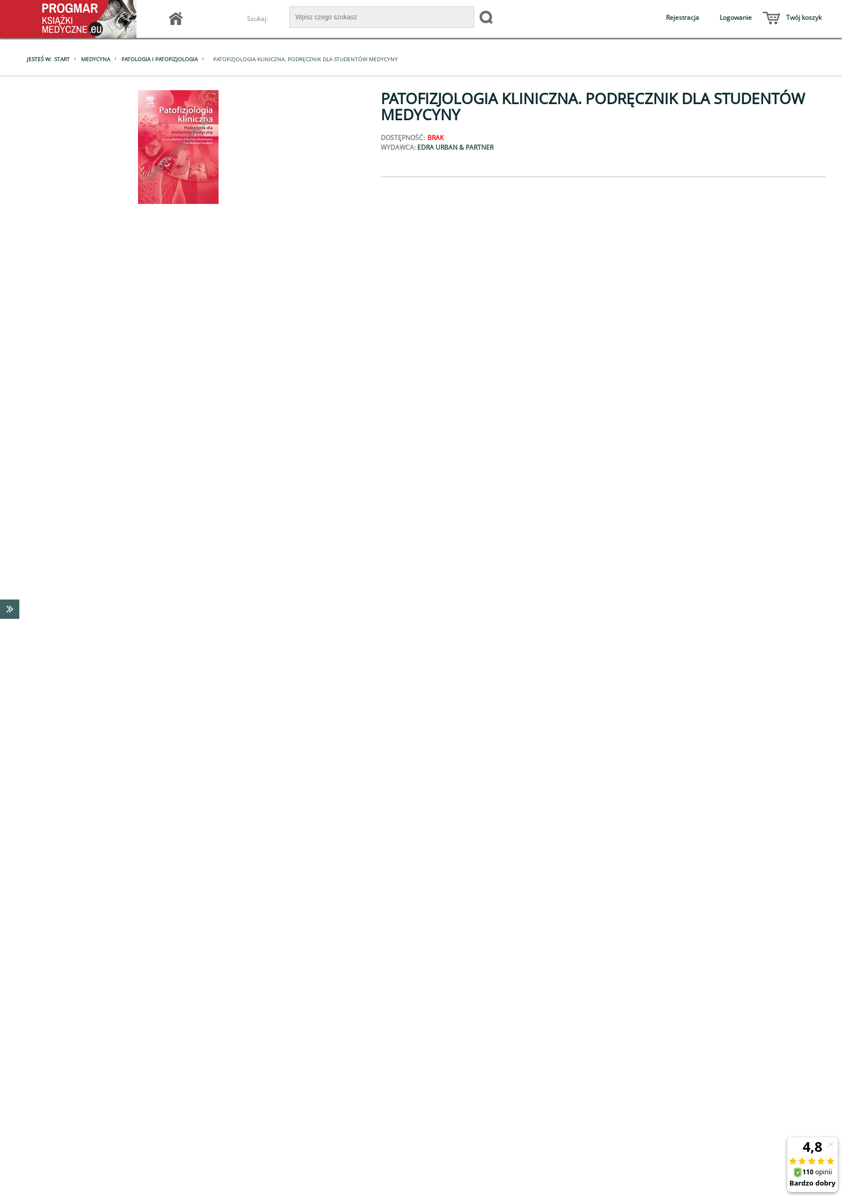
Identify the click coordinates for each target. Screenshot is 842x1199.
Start (62, 59)
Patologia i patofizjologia (159, 59)
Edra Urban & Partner (455, 147)
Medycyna (95, 59)
